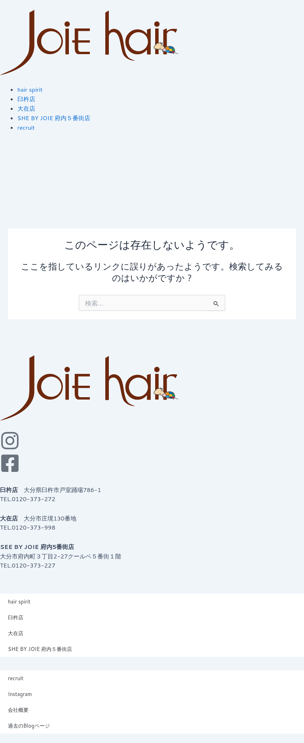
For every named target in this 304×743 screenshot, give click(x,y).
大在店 (15, 633)
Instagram (20, 694)
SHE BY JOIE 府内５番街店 (40, 648)
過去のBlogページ (29, 725)
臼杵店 (15, 617)
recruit (15, 678)
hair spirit (19, 601)
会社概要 (18, 709)
